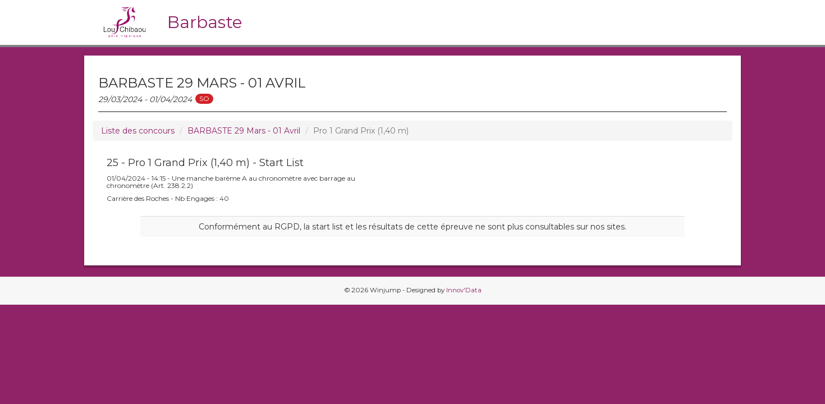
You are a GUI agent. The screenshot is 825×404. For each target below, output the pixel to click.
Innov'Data (464, 290)
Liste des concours (138, 131)
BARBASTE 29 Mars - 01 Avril (243, 131)
